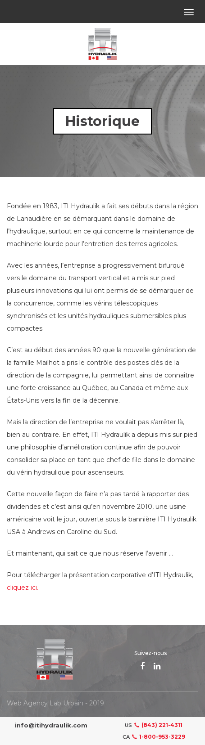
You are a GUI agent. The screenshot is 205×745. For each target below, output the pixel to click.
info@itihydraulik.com (51, 725)
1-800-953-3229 (157, 736)
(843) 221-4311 (157, 725)
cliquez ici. (22, 587)
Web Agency (27, 703)
